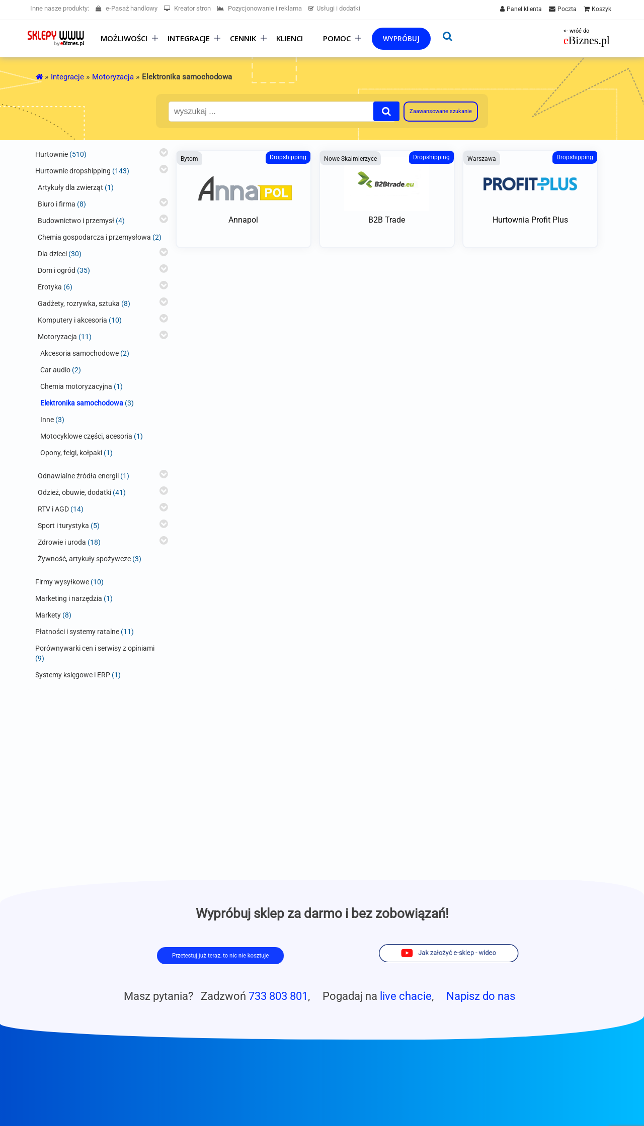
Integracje (67, 76)
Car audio (55, 370)
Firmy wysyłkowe (62, 582)
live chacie (406, 995)
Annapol (243, 220)
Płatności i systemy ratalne (77, 632)
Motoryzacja (113, 76)
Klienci (289, 38)
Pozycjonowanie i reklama (259, 8)
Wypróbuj (401, 38)
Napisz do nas (480, 995)
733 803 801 (278, 995)
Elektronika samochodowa (81, 403)
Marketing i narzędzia (68, 598)
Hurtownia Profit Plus (530, 220)
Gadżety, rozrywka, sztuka (79, 303)
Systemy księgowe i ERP (72, 675)
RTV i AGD (53, 509)
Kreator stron (187, 8)
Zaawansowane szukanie (441, 111)
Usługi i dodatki (334, 8)
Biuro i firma (56, 204)
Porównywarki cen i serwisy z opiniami (94, 648)
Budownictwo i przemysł (76, 221)
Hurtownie (51, 154)
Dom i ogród (56, 270)
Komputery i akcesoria (72, 320)
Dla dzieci (52, 254)
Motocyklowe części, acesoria (86, 436)
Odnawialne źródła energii (78, 476)
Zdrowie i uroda (62, 542)
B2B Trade (386, 220)
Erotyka (50, 287)
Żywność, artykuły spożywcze (84, 559)
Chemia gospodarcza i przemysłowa (94, 237)
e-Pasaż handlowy (126, 8)
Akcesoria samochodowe (79, 353)
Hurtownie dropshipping (73, 171)
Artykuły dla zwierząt (70, 187)
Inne (47, 420)
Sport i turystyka (63, 526)
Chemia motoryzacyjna (76, 386)
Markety (48, 615)
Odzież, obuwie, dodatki (74, 492)
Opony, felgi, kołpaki (71, 453)
